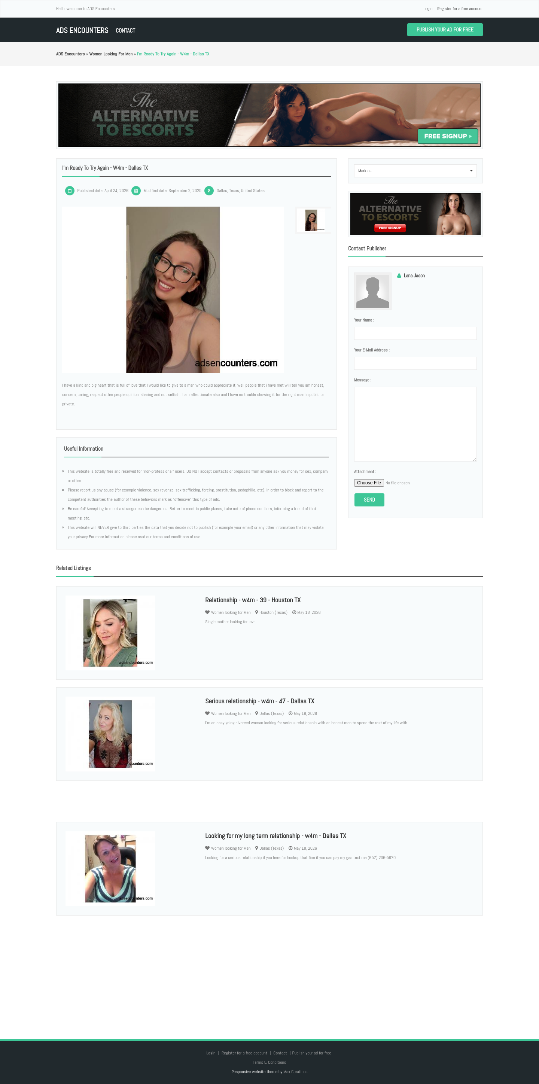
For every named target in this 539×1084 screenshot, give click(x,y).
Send (369, 499)
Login (427, 9)
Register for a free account (460, 9)
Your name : (364, 320)
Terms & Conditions (269, 1062)
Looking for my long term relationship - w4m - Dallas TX (275, 835)
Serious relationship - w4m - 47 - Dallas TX (259, 701)
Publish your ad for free (445, 29)
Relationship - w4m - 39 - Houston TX (253, 600)
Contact (125, 30)
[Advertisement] (269, 970)
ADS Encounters (82, 30)
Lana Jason (414, 275)
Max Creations (295, 1072)
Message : (362, 380)
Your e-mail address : (372, 350)
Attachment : (365, 472)
